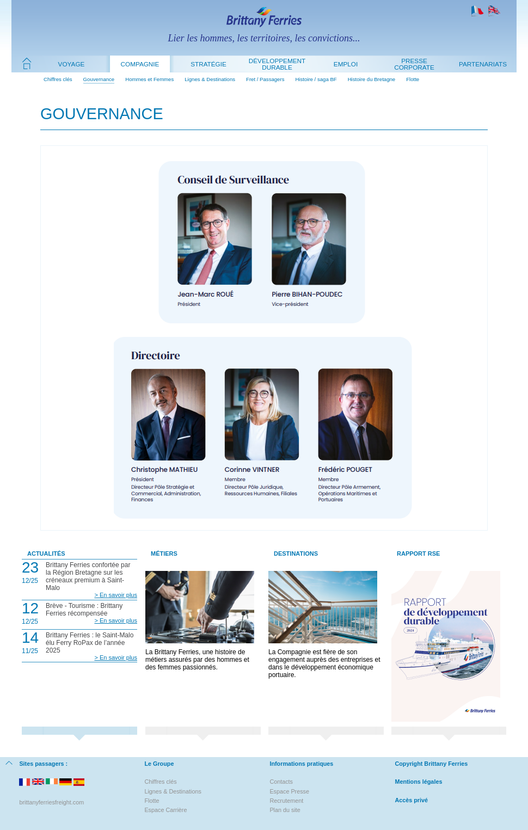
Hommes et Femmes (149, 79)
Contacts (281, 781)
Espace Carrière (165, 810)
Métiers (164, 553)
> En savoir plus (115, 595)
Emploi (346, 63)
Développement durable (277, 64)
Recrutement (286, 800)
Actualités (46, 553)
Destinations (296, 553)
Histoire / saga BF (315, 79)
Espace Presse (289, 791)
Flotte (412, 79)
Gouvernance (99, 79)
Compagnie (140, 63)
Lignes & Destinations (210, 79)
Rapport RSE (418, 553)
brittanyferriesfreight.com (51, 802)
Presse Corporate (414, 64)
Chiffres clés (58, 79)
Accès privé (411, 800)
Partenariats (483, 63)
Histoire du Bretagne (371, 79)
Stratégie (208, 63)
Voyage (71, 63)
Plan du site (284, 810)
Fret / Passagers (265, 79)
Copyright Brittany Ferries (431, 763)
